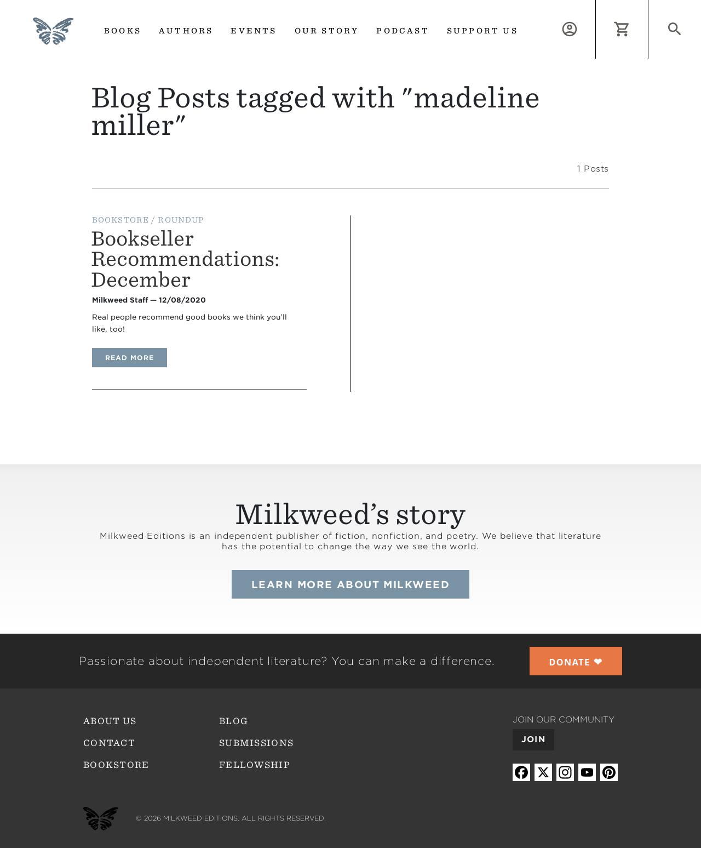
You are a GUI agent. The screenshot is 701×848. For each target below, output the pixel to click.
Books (122, 30)
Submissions (256, 743)
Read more (136, 357)
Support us (482, 30)
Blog (233, 721)
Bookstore (116, 765)
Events (254, 30)
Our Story (327, 30)
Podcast (402, 30)
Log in (595, 6)
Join (533, 739)
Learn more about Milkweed (350, 584)
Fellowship (254, 765)
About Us (109, 721)
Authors (186, 30)
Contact (109, 743)
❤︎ (576, 661)
